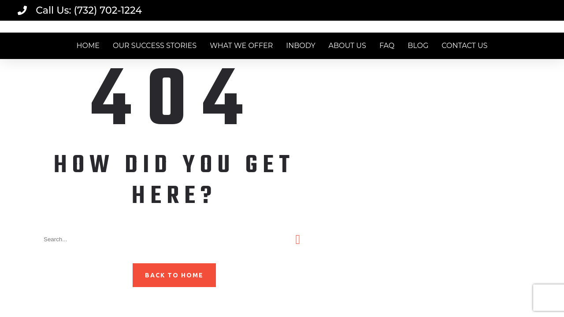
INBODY (300, 45)
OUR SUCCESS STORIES (155, 45)
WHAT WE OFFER (241, 45)
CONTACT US (464, 45)
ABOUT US (347, 45)
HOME (88, 45)
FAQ (386, 45)
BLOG (418, 45)
